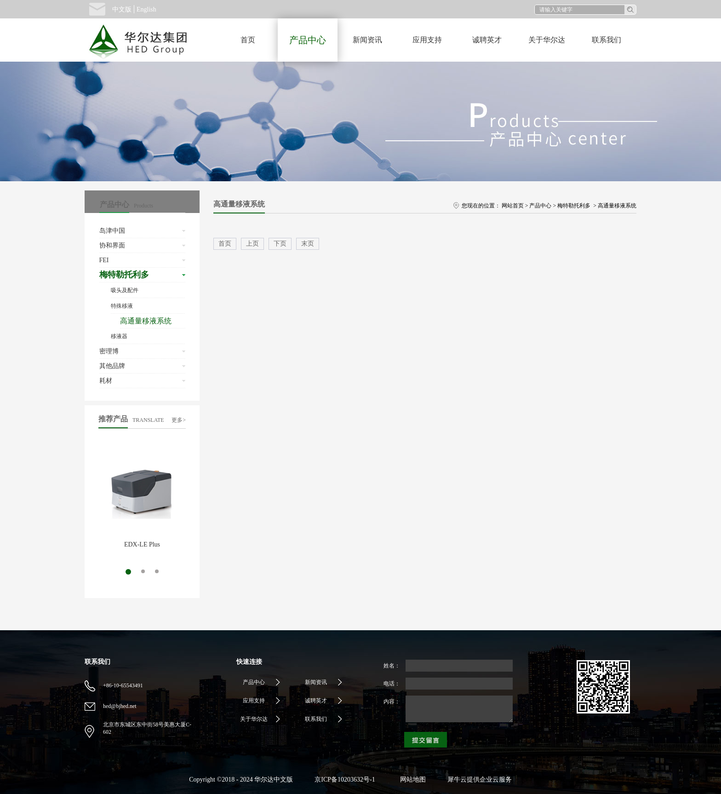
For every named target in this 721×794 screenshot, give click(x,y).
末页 (307, 243)
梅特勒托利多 (574, 205)
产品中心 (540, 205)
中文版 (122, 9)
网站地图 (411, 779)
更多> (179, 420)
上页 (252, 243)
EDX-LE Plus (142, 544)
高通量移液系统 (617, 205)
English (146, 9)
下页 (280, 243)
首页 (247, 40)
